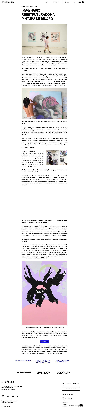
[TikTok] (18, 396)
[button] (79, 2)
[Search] (74, 2)
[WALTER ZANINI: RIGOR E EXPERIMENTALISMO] (65, 365)
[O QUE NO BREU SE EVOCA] (24, 365)
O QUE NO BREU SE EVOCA (24, 372)
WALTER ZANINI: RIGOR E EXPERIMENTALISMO (63, 373)
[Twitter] (8, 396)
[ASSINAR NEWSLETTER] (71, 389)
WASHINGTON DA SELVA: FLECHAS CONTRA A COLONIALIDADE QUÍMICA (43, 373)
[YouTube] (13, 396)
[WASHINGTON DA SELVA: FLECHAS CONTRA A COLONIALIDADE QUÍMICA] (45, 365)
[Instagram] (3, 396)
